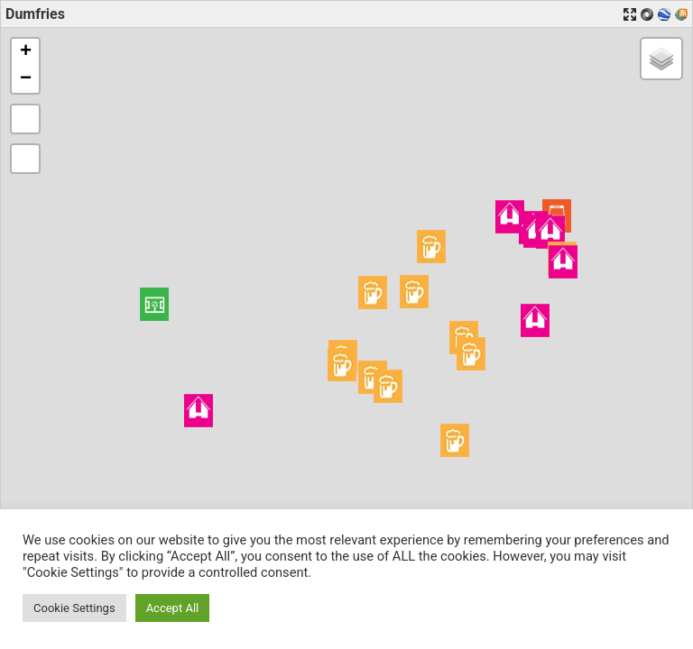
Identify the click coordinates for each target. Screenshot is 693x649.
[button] (154, 304)
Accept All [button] (172, 608)
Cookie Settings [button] (74, 608)
